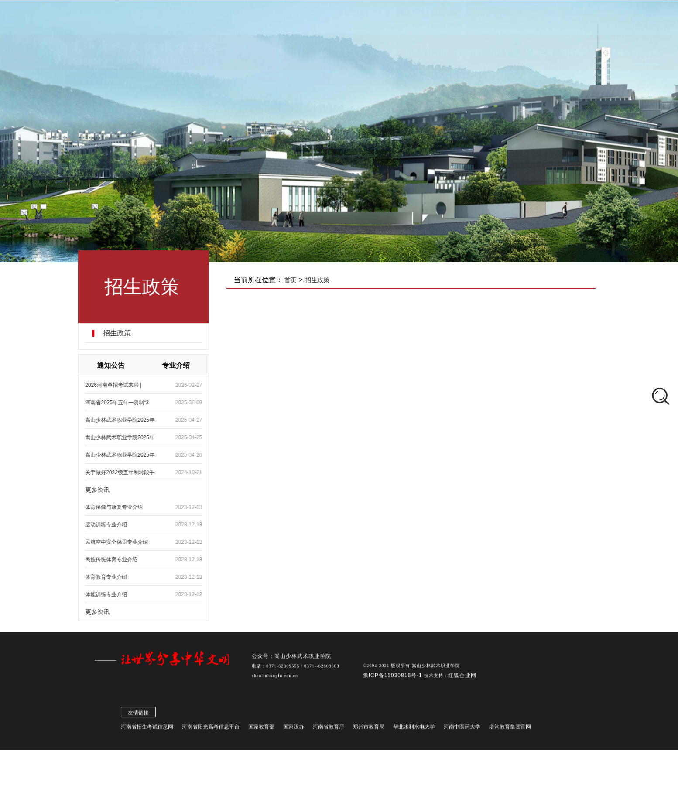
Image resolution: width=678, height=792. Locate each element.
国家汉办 (293, 730)
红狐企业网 (462, 678)
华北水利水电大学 (414, 730)
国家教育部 (261, 730)
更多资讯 (106, 489)
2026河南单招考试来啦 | (122, 385)
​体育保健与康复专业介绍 (122, 507)
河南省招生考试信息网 (147, 730)
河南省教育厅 (328, 730)
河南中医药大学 (462, 730)
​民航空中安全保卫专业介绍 (125, 542)
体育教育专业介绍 (115, 577)
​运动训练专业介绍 (115, 525)
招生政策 (126, 333)
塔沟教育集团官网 (510, 730)
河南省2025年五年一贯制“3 (125, 402)
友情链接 (138, 716)
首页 (302, 280)
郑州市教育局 (368, 730)
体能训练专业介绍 (115, 594)
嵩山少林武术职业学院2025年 (128, 420)
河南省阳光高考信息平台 (211, 730)
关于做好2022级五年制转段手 (128, 472)
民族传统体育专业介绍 (120, 559)
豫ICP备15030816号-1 (393, 678)
